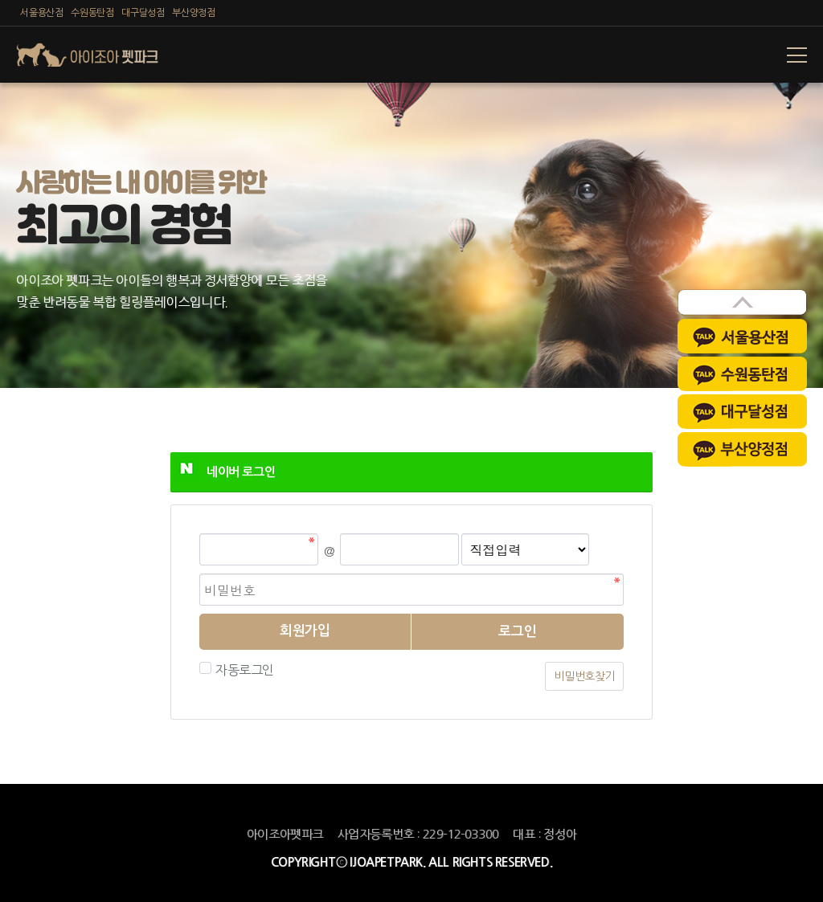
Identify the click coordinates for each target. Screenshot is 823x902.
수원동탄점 (92, 13)
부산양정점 (193, 13)
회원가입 (305, 631)
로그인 (517, 632)
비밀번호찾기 (584, 676)
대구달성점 (142, 13)
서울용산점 (41, 13)
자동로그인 (242, 669)
